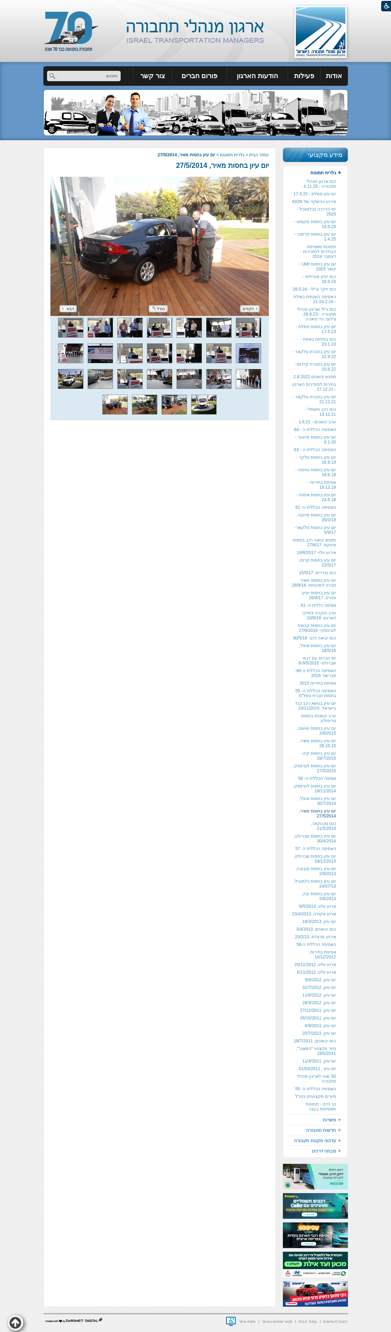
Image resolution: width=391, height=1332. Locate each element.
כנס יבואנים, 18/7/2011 (315, 1040)
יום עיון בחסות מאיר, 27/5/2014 (222, 165)
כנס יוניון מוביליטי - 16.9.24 (319, 279)
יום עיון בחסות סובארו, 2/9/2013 (315, 871)
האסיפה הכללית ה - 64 (315, 429)
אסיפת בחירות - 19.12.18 (322, 485)
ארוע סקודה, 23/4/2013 (314, 913)
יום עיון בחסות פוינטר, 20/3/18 (316, 517)
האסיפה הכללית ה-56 (316, 944)
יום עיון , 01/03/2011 (317, 1068)
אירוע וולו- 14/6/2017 (316, 552)
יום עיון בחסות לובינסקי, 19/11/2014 (314, 788)
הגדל (158, 308)
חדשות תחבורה (321, 1130)
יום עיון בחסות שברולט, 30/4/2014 (315, 838)
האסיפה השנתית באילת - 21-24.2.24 (315, 299)
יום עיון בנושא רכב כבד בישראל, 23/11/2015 (315, 706)
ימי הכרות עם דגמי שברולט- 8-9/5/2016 (317, 660)
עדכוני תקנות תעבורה (315, 1140)
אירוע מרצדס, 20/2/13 (315, 936)
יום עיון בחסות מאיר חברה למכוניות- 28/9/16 (314, 583)
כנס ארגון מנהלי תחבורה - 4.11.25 (320, 184)
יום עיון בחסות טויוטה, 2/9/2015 (316, 731)
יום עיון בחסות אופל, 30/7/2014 (317, 801)
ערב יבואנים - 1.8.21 (317, 421)
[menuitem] (334, 76)
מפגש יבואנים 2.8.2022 (314, 376)
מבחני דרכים (324, 1150)
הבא (68, 308)
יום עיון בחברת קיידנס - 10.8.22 (315, 366)
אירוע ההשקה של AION (314, 201)
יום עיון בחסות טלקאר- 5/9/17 (315, 530)
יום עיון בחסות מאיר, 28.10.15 (317, 743)
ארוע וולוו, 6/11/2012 (316, 972)
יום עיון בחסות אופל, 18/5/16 (317, 648)
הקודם (250, 308)
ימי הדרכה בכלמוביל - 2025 (316, 211)
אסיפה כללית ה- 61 (318, 605)
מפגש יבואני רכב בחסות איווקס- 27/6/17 (314, 542)
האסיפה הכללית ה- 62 (315, 507)
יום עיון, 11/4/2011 (319, 1061)
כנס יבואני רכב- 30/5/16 (314, 637)
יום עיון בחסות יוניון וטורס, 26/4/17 (319, 595)
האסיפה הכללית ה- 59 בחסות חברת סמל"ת (315, 693)
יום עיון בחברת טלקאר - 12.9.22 (314, 354)
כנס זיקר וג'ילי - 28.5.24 (314, 289)
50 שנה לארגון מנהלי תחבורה (316, 1079)
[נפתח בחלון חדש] (231, 1321)
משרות (329, 1119)
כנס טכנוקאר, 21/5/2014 (323, 826)
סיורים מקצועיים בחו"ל (315, 1096)
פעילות (304, 76)
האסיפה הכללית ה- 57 (315, 848)
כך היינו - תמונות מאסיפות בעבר (321, 1106)
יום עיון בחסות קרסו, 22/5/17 (317, 562)
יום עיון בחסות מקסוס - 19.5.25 (315, 224)
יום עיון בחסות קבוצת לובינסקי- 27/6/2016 (317, 628)
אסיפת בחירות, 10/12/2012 (322, 954)
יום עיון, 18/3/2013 (319, 921)
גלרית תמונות (232, 154)
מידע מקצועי (325, 154)
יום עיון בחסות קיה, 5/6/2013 (318, 896)
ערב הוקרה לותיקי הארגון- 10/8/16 (319, 615)
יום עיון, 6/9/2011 (320, 1025)
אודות (334, 76)
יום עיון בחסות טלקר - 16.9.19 (316, 460)
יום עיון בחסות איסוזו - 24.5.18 (316, 497)
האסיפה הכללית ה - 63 (315, 449)
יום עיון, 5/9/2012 (320, 979)
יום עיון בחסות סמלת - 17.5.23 (316, 329)
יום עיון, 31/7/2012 (319, 987)
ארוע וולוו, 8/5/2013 (317, 906)
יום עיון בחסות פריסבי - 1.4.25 (315, 236)
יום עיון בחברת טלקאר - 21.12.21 (314, 399)
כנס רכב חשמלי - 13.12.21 (320, 412)
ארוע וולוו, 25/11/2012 (315, 964)
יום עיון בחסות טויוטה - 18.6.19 (315, 472)
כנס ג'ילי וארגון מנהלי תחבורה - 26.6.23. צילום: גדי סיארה (316, 314)
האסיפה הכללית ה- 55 (315, 1088)
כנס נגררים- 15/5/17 (317, 572)
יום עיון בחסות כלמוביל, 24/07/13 (315, 884)
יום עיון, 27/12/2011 (318, 1010)
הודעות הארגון (257, 76)
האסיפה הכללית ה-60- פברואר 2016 (315, 673)
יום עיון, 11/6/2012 (319, 995)
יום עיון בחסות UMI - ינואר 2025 (317, 266)
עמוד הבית (259, 154)
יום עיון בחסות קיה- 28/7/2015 (318, 756)
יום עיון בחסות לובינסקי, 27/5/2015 (314, 768)
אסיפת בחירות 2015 (318, 683)
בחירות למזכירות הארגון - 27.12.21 (314, 387)
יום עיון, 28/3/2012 (319, 1002)
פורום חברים (199, 76)
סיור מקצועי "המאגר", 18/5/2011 (316, 1051)
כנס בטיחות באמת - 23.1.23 (318, 341)
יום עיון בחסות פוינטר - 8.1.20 (315, 439)
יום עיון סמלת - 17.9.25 (315, 193)
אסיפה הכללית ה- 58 (317, 778)
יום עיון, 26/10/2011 (318, 1017)
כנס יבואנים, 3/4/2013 (316, 929)
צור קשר (152, 76)
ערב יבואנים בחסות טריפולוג (318, 718)
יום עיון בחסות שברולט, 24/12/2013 (315, 858)
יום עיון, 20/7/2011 (319, 1033)
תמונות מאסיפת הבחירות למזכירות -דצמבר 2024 (318, 251)
